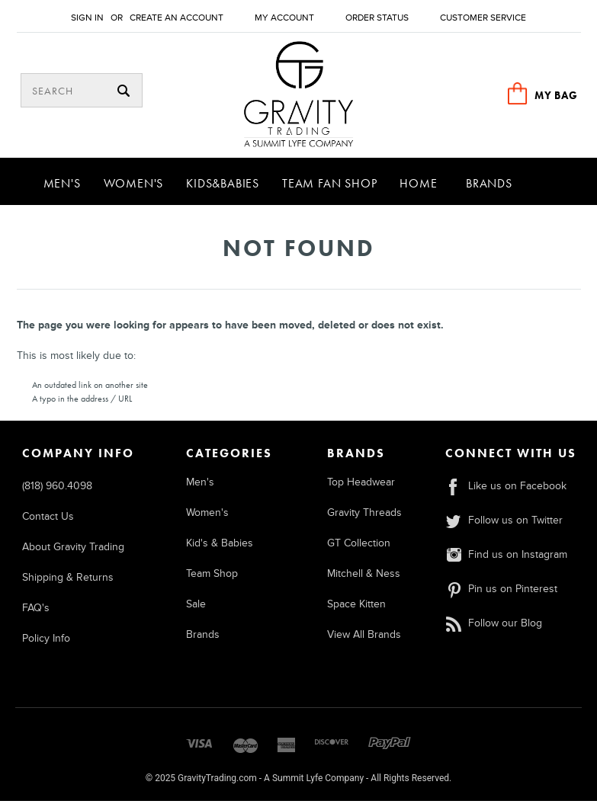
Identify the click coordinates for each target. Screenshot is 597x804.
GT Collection (358, 546)
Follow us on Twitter (503, 523)
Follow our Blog (493, 626)
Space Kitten (356, 607)
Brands (489, 186)
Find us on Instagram (506, 557)
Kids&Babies (222, 186)
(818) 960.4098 (57, 488)
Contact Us (48, 519)
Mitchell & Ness (363, 576)
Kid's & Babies (219, 546)
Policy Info (46, 641)
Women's (134, 186)
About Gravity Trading (73, 549)
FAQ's (36, 610)
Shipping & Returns (68, 580)
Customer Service (483, 18)
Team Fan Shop (329, 186)
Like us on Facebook (505, 488)
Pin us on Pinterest (501, 591)
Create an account (176, 18)
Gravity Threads (364, 515)
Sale (196, 607)
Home (418, 186)
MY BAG (555, 95)
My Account (284, 18)
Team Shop (212, 576)
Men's (62, 186)
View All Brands (364, 637)
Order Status (377, 18)
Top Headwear (361, 485)
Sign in (87, 18)
